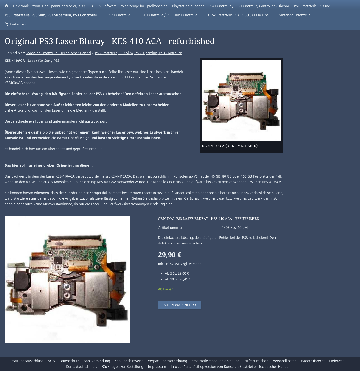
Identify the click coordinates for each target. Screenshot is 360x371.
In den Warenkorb (179, 305)
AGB (51, 360)
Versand (195, 264)
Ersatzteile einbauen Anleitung (216, 360)
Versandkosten (284, 360)
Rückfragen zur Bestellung (122, 366)
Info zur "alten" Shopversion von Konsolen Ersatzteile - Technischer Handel (230, 366)
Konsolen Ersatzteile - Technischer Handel (58, 52)
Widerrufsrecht (313, 360)
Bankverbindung (97, 360)
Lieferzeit (336, 360)
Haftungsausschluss (27, 360)
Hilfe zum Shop (256, 360)
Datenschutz (69, 360)
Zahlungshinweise (129, 360)
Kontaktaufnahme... (81, 366)
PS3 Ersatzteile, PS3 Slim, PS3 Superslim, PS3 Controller (138, 52)
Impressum (157, 366)
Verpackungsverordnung (167, 360)
